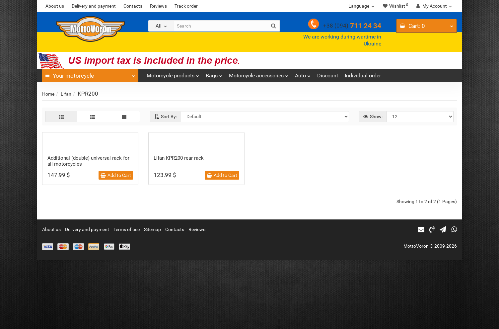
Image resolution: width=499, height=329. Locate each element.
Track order (186, 6)
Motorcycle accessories (258, 74)
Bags (214, 74)
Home (48, 94)
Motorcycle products (173, 74)
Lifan (66, 94)
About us (54, 6)
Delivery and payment (94, 6)
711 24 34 (352, 26)
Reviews (158, 6)
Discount (327, 75)
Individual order (363, 75)
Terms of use (126, 298)
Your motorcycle (90, 74)
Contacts (132, 6)
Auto (303, 74)
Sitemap (152, 298)
